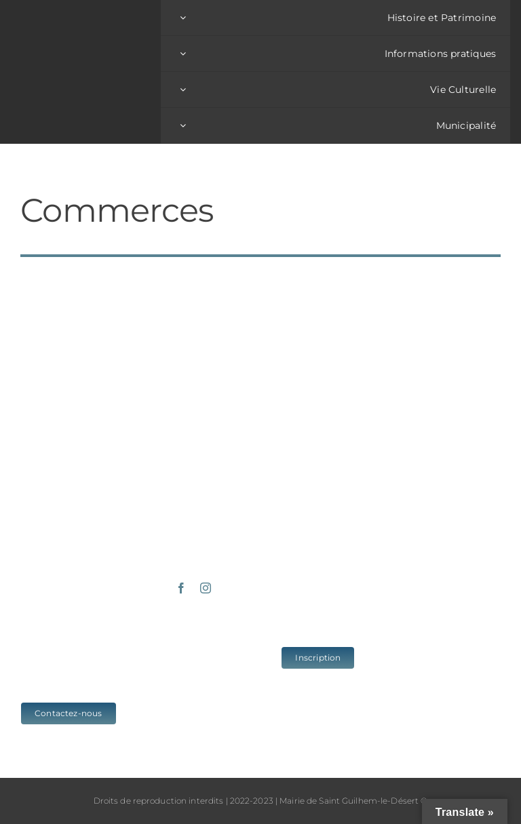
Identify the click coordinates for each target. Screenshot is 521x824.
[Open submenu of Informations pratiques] (183, 53)
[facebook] (181, 588)
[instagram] (205, 588)
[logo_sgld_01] (85, 64)
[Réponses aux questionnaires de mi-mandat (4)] (448, 275)
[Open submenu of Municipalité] (183, 125)
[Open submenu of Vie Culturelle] (183, 89)
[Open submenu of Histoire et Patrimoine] (183, 17)
